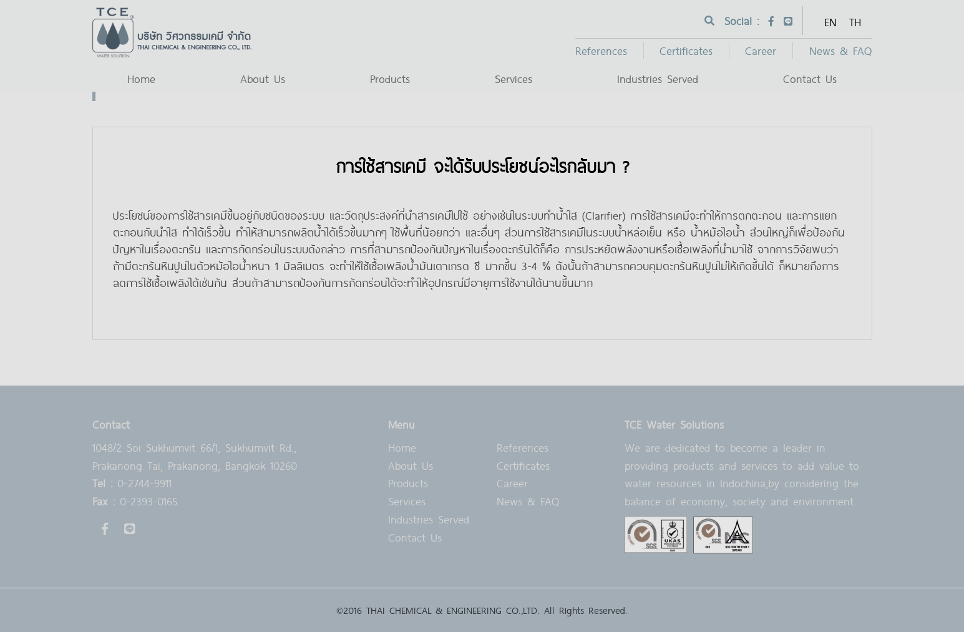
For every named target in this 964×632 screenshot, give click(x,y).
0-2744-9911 (132, 482)
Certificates (686, 50)
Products (390, 78)
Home (141, 78)
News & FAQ (840, 50)
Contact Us (810, 78)
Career (760, 50)
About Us (262, 78)
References (601, 50)
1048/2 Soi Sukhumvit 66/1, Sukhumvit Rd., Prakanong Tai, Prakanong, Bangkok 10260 (194, 456)
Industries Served (657, 78)
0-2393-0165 (134, 500)
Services (513, 78)
